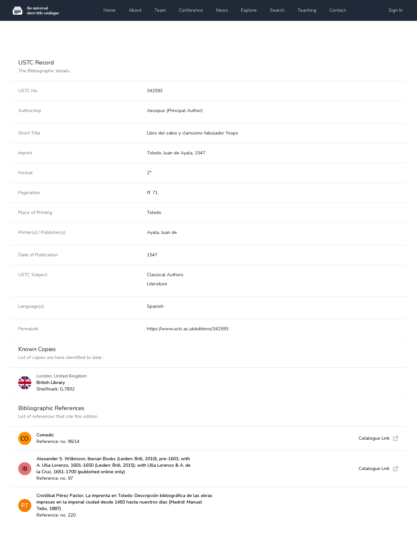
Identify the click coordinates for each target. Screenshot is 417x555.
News (222, 10)
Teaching (306, 10)
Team (160, 10)
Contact (337, 10)
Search (277, 10)
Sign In (396, 10)
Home (110, 10)
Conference (191, 10)
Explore (249, 10)
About (135, 10)
